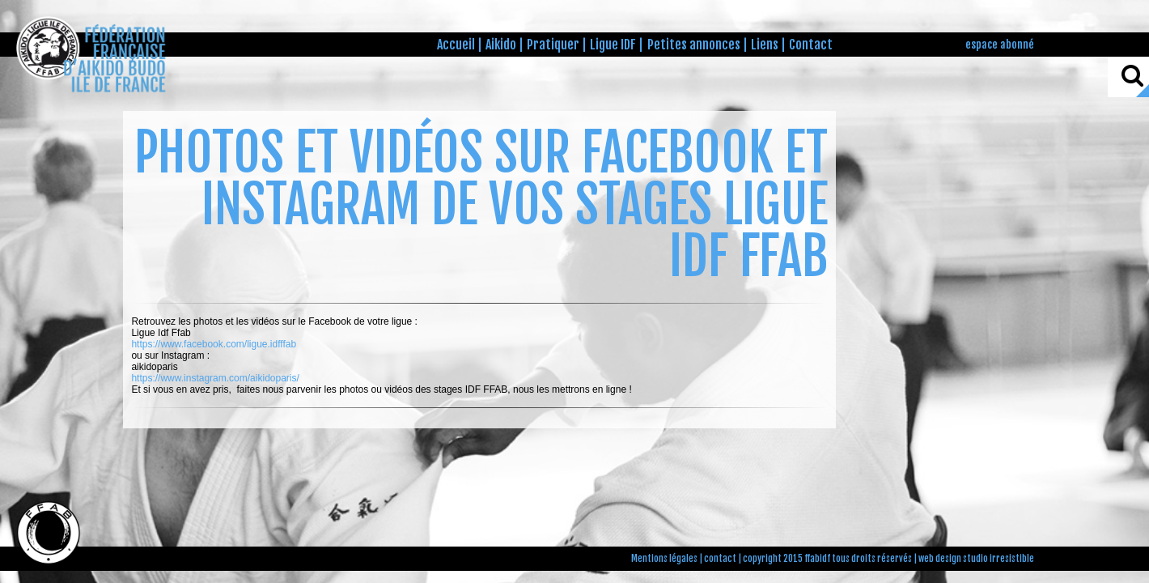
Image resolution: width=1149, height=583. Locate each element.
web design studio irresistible (976, 558)
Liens (764, 44)
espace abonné (999, 44)
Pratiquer (553, 44)
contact (720, 558)
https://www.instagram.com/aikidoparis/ (215, 378)
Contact (811, 44)
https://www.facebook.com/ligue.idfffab (213, 344)
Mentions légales (664, 558)
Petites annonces (693, 44)
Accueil (456, 44)
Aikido (500, 44)
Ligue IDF (613, 44)
